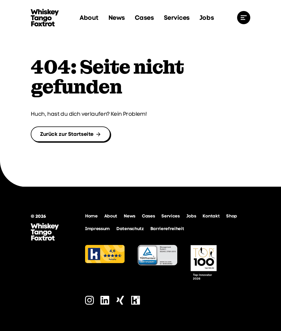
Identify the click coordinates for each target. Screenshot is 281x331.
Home (91, 216)
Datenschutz (130, 228)
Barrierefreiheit (167, 228)
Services (177, 17)
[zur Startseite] (45, 17)
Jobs (206, 17)
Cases (144, 17)
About (89, 17)
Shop (231, 216)
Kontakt (211, 216)
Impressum (97, 228)
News (116, 17)
